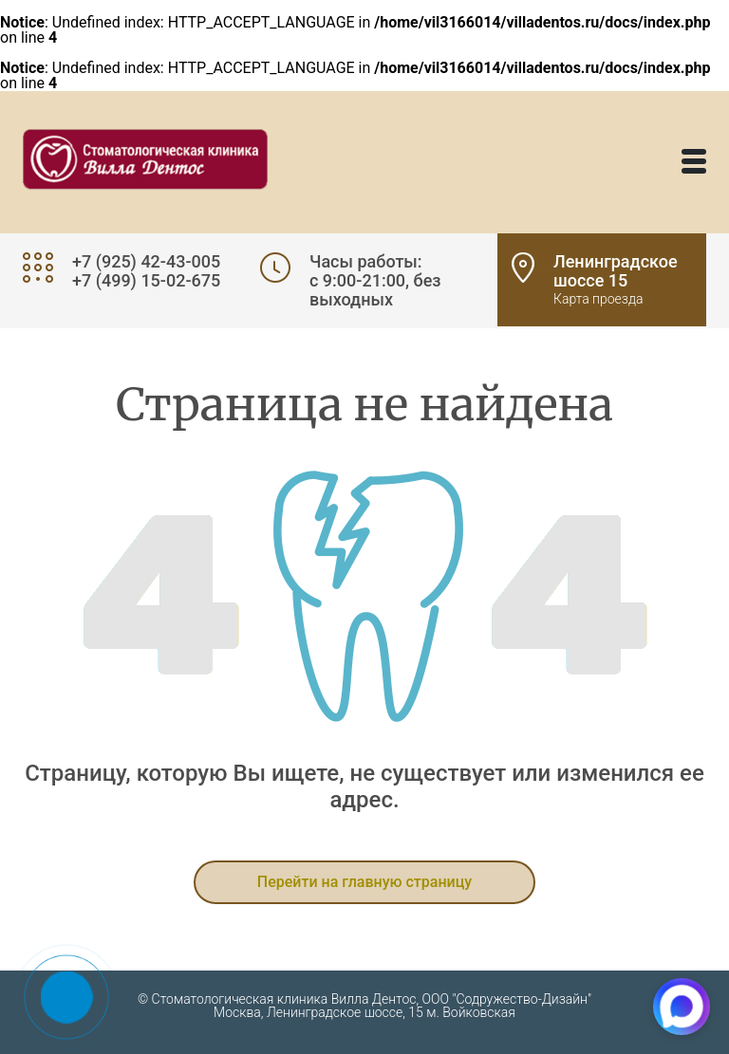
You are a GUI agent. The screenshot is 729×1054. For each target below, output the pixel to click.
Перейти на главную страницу (364, 882)
